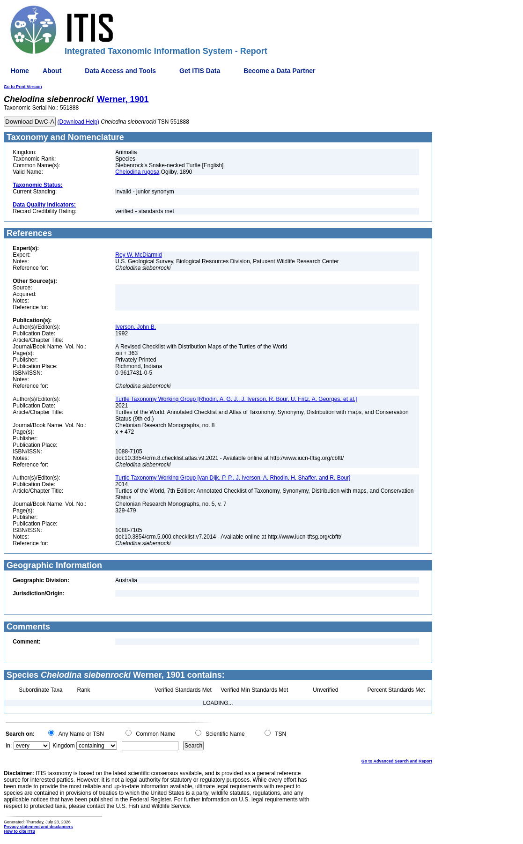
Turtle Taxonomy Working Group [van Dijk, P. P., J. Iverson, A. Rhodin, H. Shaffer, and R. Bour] (232, 477)
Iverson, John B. (135, 327)
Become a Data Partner (279, 70)
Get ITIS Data (199, 70)
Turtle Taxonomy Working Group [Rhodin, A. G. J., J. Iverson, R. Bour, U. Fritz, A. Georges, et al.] (236, 399)
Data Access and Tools (120, 70)
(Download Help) (78, 121)
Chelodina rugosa (137, 172)
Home (20, 70)
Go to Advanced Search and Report (396, 761)
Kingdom (63, 745)
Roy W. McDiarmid (138, 255)
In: (9, 745)
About (52, 70)
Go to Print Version (23, 86)
